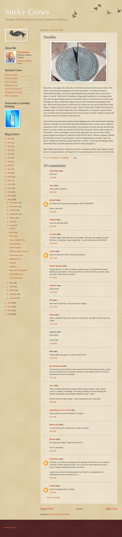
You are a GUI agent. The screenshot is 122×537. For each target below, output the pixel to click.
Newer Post (46, 509)
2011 (10, 192)
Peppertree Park (11, 85)
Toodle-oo (13, 267)
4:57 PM (52, 478)
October (13, 210)
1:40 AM (52, 492)
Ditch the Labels (11, 78)
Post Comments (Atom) (60, 514)
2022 (10, 150)
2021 (10, 154)
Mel (50, 300)
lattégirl (52, 200)
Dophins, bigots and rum (18, 251)
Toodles (12, 229)
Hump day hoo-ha (16, 274)
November (14, 206)
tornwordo (24, 52)
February (13, 294)
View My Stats (9, 527)
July (11, 222)
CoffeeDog (53, 171)
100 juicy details (11, 75)
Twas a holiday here (17, 240)
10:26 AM (53, 243)
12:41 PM (53, 324)
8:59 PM (52, 402)
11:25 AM (53, 292)
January (13, 298)
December (14, 203)
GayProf (52, 285)
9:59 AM (52, 226)
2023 (10, 146)
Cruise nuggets (15, 247)
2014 (10, 181)
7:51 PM (52, 378)
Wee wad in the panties (18, 270)
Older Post (111, 509)
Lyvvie (52, 251)
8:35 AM (52, 192)
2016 (10, 173)
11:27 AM (53, 307)
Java (51, 185)
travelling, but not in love (59, 410)
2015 (10, 177)
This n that (13, 236)
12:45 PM (53, 344)
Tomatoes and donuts (13, 92)
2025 (10, 139)
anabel (52, 486)
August (13, 218)
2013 (10, 184)
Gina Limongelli (11, 82)
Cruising (12, 263)
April (12, 287)
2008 (10, 303)
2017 (10, 169)
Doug (51, 315)
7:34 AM (52, 178)
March (12, 290)
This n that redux (15, 278)
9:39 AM (52, 212)
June (12, 225)
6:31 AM (52, 417)
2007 (10, 307)
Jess (51, 385)
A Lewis (52, 234)
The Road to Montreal (13, 89)
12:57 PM (53, 358)
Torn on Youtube (11, 96)
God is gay (13, 232)
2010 (10, 196)
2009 (10, 199)
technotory (54, 459)
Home (79, 509)
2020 (10, 158)
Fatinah (52, 220)
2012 (10, 188)
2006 (10, 310)
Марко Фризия (55, 266)
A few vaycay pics (16, 255)
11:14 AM (53, 278)
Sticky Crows (27, 11)
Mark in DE (54, 425)
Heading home (15, 259)
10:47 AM (53, 258)
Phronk (52, 439)
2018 (10, 165)
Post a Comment (53, 498)
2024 (10, 143)
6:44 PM (52, 451)
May (11, 283)
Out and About (14, 244)
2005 (10, 314)
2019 (10, 161)
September (14, 214)
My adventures (55, 366)
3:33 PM (52, 431)
